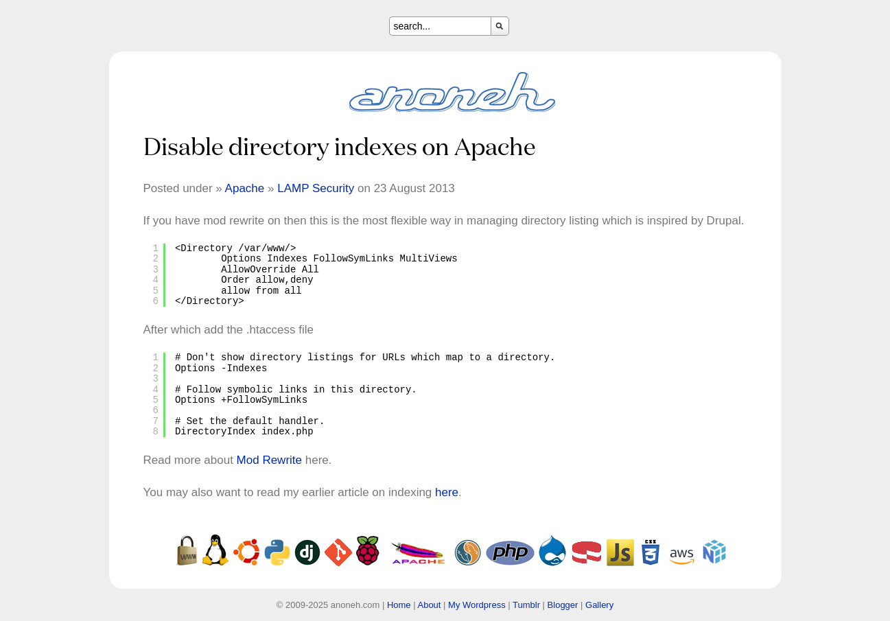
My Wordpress (477, 605)
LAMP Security (315, 188)
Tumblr (526, 605)
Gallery (599, 605)
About (429, 605)
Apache (245, 188)
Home (399, 605)
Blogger (563, 605)
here (446, 492)
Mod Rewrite (269, 460)
